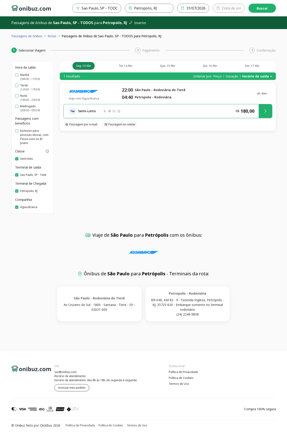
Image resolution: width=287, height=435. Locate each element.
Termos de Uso (179, 384)
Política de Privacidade (183, 372)
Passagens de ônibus (26, 36)
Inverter (137, 23)
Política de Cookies (181, 378)
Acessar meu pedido (71, 388)
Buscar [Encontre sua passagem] (262, 8)
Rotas (52, 36)
